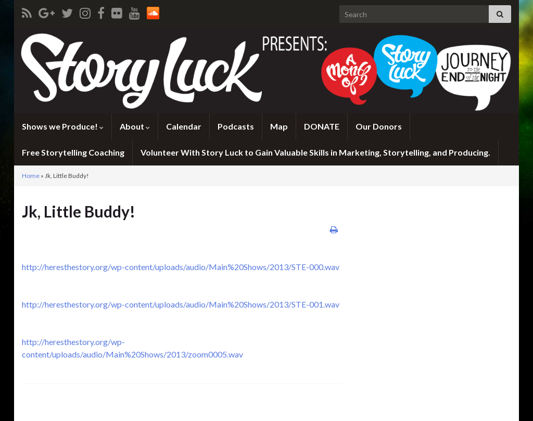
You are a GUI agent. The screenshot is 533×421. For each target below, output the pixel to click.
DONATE (321, 126)
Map (279, 126)
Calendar (183, 126)
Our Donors (379, 126)
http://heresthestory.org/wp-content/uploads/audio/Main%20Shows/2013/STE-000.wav (180, 267)
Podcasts (236, 126)
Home (31, 176)
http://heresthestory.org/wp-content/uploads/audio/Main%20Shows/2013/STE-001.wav (180, 304)
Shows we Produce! (63, 126)
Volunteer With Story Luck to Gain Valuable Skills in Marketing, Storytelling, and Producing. (315, 152)
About (135, 126)
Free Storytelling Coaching (73, 152)
